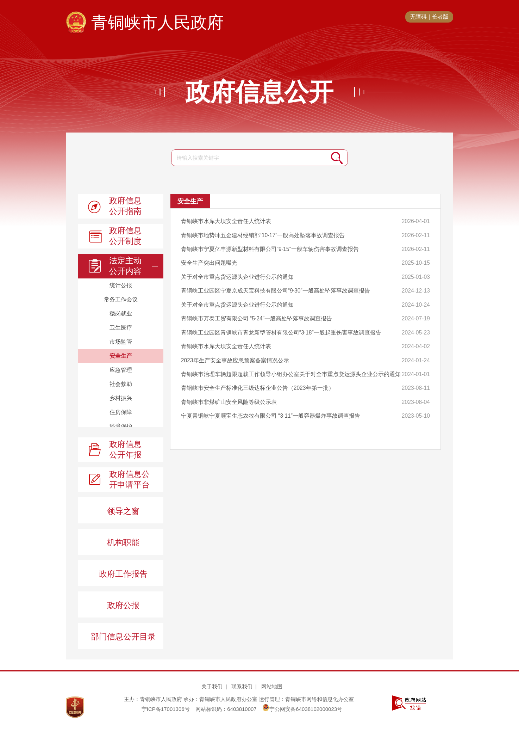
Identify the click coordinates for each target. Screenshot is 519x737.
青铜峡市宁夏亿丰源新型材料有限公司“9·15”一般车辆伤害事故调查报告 (270, 247)
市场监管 (121, 342)
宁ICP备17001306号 (166, 709)
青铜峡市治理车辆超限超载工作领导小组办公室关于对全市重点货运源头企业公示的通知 (288, 367)
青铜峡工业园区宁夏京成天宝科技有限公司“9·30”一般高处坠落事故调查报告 (275, 287)
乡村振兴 (121, 398)
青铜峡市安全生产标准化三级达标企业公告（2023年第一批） (257, 380)
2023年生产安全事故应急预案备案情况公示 (235, 353)
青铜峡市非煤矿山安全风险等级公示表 (229, 393)
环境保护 (121, 426)
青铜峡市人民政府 (157, 22)
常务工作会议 (121, 299)
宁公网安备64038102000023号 (302, 709)
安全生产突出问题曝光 (209, 261)
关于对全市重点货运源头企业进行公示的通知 (237, 274)
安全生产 (121, 356)
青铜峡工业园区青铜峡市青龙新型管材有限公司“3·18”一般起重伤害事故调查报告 (281, 327)
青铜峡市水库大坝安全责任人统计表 (226, 221)
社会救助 (121, 384)
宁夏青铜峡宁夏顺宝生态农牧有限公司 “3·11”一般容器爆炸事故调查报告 (271, 406)
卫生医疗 (121, 328)
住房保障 (121, 412)
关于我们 (212, 686)
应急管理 (121, 370)
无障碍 (418, 17)
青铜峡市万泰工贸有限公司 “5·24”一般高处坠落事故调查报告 (256, 314)
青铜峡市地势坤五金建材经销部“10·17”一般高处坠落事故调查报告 (263, 234)
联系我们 (241, 686)
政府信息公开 (259, 92)
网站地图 (271, 686)
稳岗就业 (121, 314)
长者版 (440, 17)
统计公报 (121, 285)
